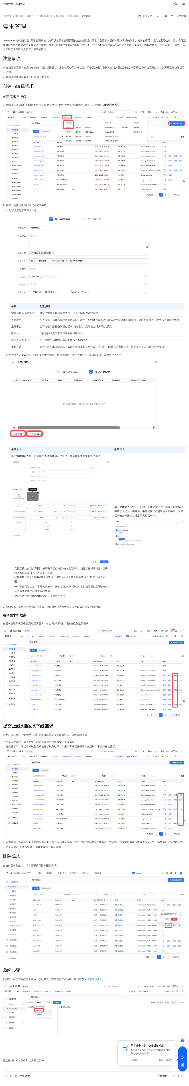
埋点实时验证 (94, 979)
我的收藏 (181, 16)
